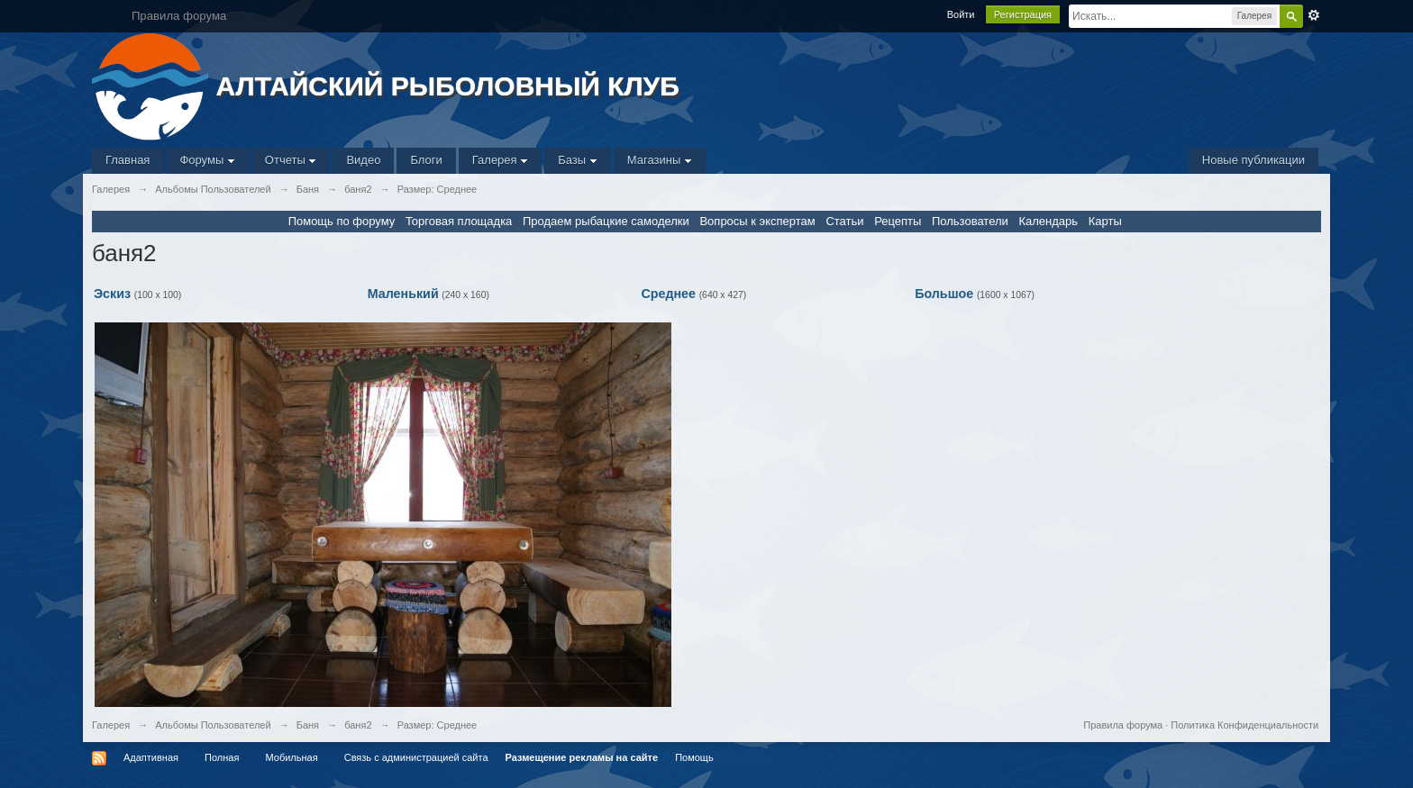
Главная (127, 160)
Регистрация (1023, 14)
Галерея (500, 160)
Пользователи (970, 221)
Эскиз (112, 293)
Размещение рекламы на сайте (582, 757)
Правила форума (1122, 725)
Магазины (659, 160)
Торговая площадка (459, 221)
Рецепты (897, 221)
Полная (222, 757)
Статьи (844, 221)
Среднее (668, 293)
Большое (944, 293)
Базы (577, 160)
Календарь (1048, 221)
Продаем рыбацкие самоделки (606, 221)
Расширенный (1314, 15)
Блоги (426, 160)
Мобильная (291, 757)
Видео (363, 160)
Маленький (403, 293)
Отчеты (291, 160)
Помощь (694, 757)
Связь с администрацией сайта (416, 757)
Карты (1105, 221)
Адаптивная (150, 757)
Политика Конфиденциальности (1244, 725)
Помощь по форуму (342, 221)
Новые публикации (1253, 160)
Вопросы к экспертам (757, 221)
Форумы (206, 160)
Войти (961, 14)
